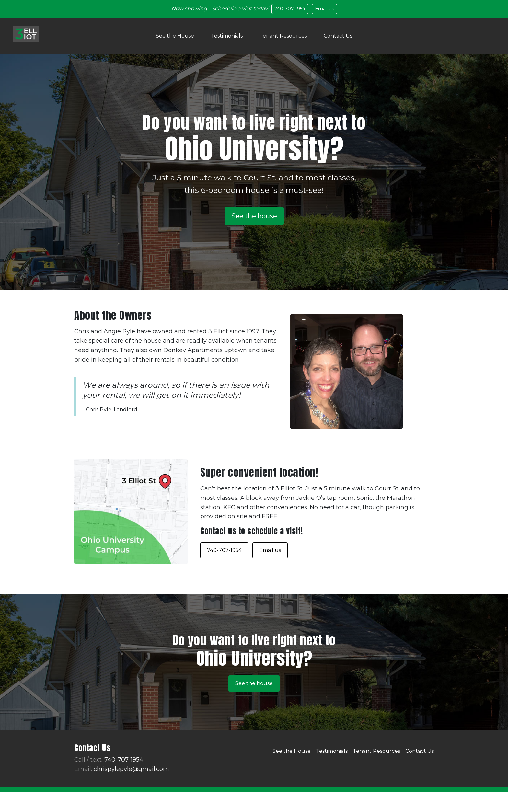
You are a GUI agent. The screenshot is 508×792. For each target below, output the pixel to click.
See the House (175, 36)
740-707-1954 (289, 9)
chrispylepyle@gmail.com (131, 769)
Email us (324, 9)
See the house (254, 216)
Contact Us (338, 36)
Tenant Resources (283, 36)
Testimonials (227, 36)
